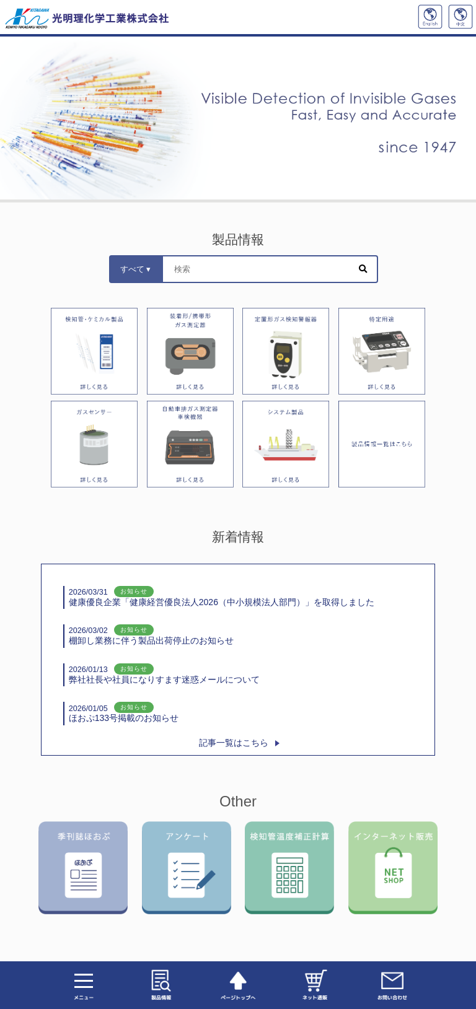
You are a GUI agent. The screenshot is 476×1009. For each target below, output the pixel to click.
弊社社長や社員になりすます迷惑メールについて (164, 674)
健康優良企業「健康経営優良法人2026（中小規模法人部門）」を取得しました (221, 597)
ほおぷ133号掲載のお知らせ (123, 713)
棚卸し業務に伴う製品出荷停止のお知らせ (151, 635)
